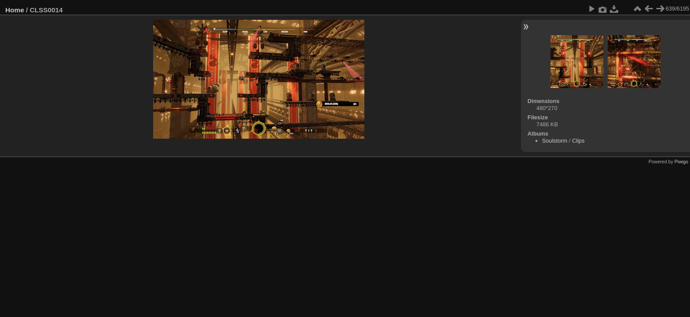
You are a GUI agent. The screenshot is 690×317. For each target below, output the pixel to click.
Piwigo (681, 161)
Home (14, 10)
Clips (578, 140)
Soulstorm (555, 140)
